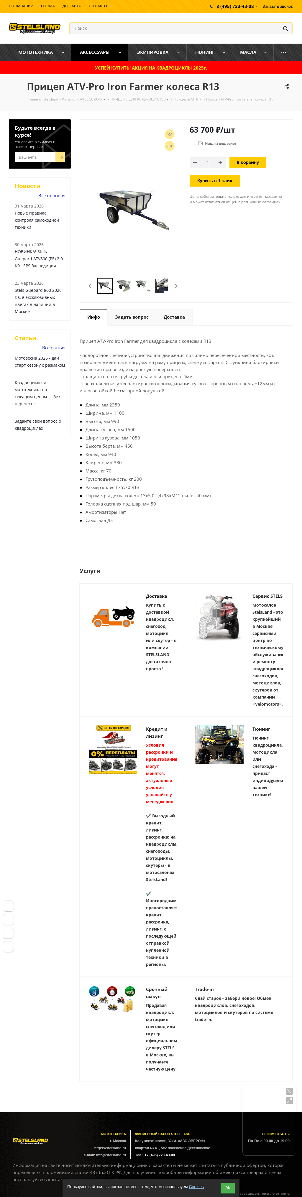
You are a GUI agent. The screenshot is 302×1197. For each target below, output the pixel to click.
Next (176, 286)
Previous (90, 286)
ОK (228, 1188)
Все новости (51, 195)
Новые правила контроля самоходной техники (37, 220)
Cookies (196, 1186)
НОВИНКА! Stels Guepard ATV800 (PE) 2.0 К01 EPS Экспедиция (39, 259)
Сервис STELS (267, 596)
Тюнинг (261, 729)
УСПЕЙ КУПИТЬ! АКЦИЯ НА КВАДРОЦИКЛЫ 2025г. (151, 68)
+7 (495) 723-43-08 (160, 1155)
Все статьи (53, 347)
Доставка (156, 596)
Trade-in (204, 989)
